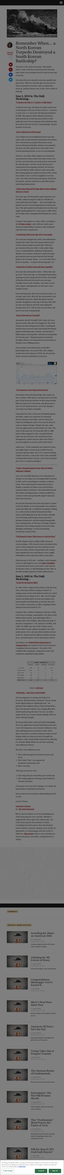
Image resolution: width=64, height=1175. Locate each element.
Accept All (41, 1172)
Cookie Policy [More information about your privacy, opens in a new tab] (22, 1168)
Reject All (54, 1172)
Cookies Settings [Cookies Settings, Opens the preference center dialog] (7, 1172)
